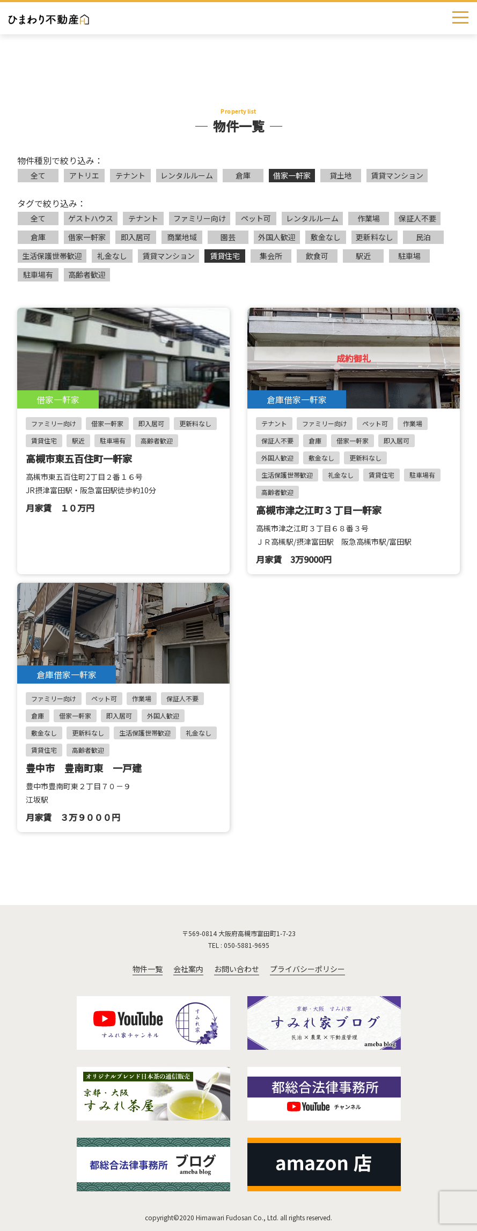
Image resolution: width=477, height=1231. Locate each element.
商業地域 (182, 237)
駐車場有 (38, 274)
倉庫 (243, 175)
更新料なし (374, 237)
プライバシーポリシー (307, 968)
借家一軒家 (292, 175)
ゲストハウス (90, 218)
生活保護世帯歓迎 (52, 255)
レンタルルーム (186, 175)
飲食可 (317, 255)
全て (38, 175)
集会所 (271, 255)
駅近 (363, 255)
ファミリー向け (199, 218)
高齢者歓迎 (87, 274)
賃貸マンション (397, 175)
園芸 (228, 237)
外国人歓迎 (277, 237)
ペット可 (256, 218)
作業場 (368, 218)
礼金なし (112, 255)
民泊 (423, 237)
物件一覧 (148, 968)
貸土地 (340, 175)
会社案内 (188, 968)
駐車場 (409, 255)
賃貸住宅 (225, 255)
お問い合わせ (236, 968)
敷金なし (326, 237)
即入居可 (136, 237)
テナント (130, 175)
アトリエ (84, 175)
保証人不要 (417, 218)
